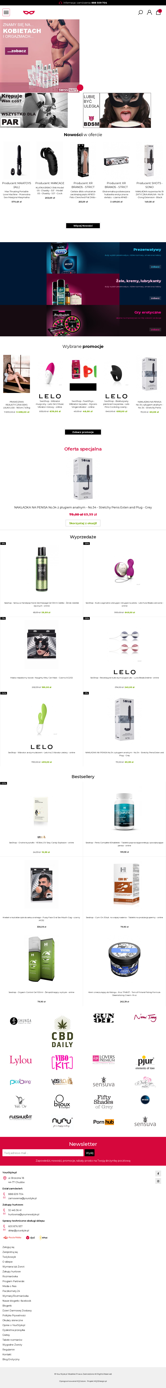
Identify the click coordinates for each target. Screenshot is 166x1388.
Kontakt (6, 1354)
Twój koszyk (9, 1256)
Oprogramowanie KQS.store (72, 1381)
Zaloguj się (8, 1247)
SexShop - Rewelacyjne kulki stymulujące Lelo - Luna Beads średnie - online (124, 677)
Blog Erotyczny (11, 1359)
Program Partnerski (13, 1281)
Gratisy (6, 1335)
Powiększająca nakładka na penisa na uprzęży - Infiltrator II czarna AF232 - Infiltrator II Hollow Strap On (80, 198)
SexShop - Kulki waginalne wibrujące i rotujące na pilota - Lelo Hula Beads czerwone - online (125, 604)
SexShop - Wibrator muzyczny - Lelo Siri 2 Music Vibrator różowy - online (116, 404)
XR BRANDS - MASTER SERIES (80, 187)
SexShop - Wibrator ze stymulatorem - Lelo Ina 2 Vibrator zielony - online (41, 752)
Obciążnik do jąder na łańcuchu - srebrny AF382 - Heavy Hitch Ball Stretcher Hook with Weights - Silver (113, 198)
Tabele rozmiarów (12, 1339)
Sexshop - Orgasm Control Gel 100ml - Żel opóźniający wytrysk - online (41, 992)
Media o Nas (9, 1286)
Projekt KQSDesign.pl (97, 1381)
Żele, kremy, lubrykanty (138, 281)
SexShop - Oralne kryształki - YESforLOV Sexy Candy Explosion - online (41, 842)
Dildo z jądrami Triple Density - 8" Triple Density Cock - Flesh (146, 198)
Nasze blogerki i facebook (16, 1300)
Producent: (47, 172)
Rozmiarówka (10, 1276)
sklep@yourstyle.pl (18, 1230)
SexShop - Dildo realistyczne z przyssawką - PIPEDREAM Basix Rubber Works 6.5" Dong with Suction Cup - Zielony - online (50, 404)
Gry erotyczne (147, 312)
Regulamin (8, 1349)
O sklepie (7, 1261)
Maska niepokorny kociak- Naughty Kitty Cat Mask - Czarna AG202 (41, 677)
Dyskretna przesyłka (13, 1330)
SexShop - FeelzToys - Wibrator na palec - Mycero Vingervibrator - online (150, 404)
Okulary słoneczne (12, 1320)
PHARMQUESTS (13, 187)
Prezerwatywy (147, 249)
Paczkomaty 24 (11, 1291)
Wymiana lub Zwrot (13, 1266)
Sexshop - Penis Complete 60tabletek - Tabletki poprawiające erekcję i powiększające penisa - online (124, 844)
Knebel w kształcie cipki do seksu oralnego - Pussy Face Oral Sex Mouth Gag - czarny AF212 (41, 919)
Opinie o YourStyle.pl (13, 1325)
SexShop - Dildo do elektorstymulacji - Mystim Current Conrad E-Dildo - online (16, 404)
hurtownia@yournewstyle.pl (23, 1214)
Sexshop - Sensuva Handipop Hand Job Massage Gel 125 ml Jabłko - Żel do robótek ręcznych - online (41, 604)
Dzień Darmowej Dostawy (17, 1310)
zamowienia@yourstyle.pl (22, 1198)
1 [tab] (79, 87)
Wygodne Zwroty (12, 1344)
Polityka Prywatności (14, 1315)
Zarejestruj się (10, 1252)
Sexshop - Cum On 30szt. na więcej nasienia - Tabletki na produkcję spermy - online (124, 917)
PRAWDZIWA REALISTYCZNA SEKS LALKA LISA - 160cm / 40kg (83, 404)
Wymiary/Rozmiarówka (15, 1295)
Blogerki (7, 1305)
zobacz (155, 266)
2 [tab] (86, 87)
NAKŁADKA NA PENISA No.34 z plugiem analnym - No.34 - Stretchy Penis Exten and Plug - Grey (46, 194)
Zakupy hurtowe (11, 1271)
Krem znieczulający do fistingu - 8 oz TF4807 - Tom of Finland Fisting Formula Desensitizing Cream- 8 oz (124, 993)
